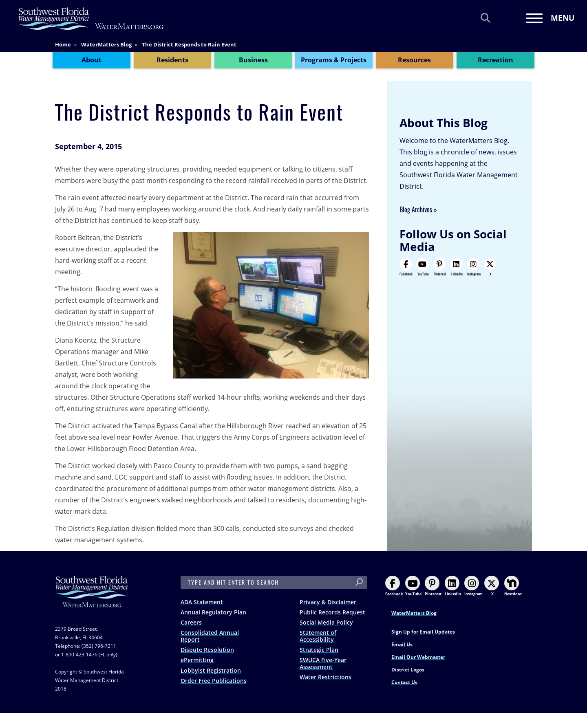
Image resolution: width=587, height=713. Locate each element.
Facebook (406, 267)
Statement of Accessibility (318, 636)
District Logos (407, 669)
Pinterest (439, 267)
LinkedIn (456, 267)
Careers (191, 622)
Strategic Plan (319, 650)
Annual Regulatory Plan (213, 612)
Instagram (474, 267)
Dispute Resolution (207, 650)
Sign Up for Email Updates (423, 631)
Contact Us (404, 682)
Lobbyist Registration (211, 670)
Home (63, 44)
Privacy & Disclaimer (328, 602)
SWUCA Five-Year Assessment (323, 663)
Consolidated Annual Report (210, 636)
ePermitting (197, 660)
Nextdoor (513, 586)
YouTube (422, 267)
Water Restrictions (325, 677)
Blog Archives (415, 209)
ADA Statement (202, 602)
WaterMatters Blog (106, 44)
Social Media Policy (326, 622)
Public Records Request (332, 612)
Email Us (402, 644)
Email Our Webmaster (418, 657)
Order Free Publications (214, 680)
